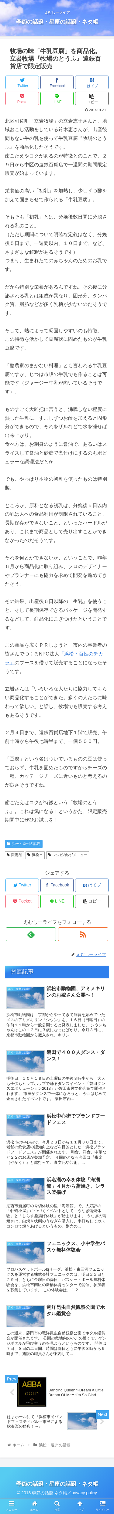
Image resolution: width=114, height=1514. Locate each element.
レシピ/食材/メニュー (67, 855)
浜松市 (35, 855)
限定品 (14, 855)
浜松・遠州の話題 (24, 844)
